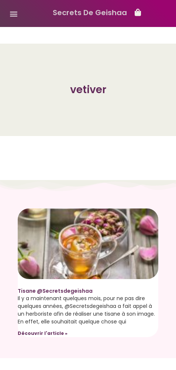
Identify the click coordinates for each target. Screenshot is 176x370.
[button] (13, 13)
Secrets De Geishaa (90, 12)
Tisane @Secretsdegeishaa (55, 291)
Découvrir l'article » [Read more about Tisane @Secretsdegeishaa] (43, 333)
